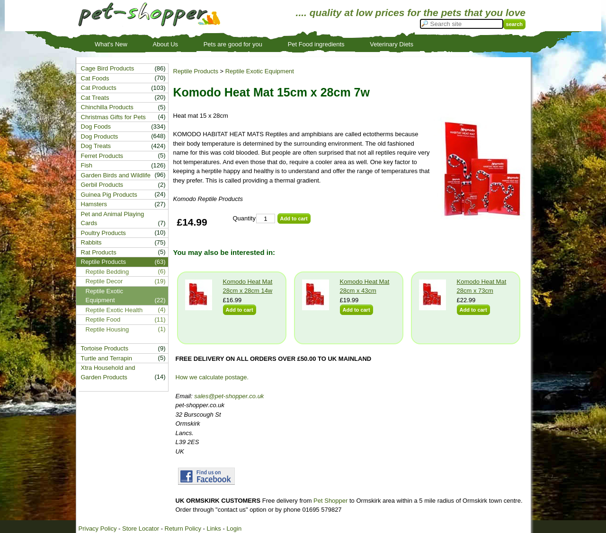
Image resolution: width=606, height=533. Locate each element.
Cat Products (98, 87)
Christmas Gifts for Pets (113, 117)
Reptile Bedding (107, 271)
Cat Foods (95, 78)
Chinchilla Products (107, 107)
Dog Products (99, 136)
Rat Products (98, 252)
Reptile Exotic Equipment (259, 71)
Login (233, 528)
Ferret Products (102, 155)
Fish (87, 165)
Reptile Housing (107, 329)
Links (213, 528)
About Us (165, 44)
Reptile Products (195, 71)
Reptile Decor (104, 281)
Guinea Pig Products (109, 194)
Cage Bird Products (107, 68)
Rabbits (91, 242)
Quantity (244, 218)
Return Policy (183, 528)
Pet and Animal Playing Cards (112, 218)
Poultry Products (103, 232)
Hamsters (94, 204)
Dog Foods (96, 126)
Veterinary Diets (391, 44)
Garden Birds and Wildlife (116, 175)
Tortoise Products (104, 348)
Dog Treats (96, 145)
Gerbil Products (102, 184)
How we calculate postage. (212, 377)
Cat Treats (95, 97)
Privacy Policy (98, 528)
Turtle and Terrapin (106, 358)
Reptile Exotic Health (114, 310)
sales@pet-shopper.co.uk (229, 396)
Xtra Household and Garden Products (108, 372)
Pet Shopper (330, 500)
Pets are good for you (233, 44)
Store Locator (140, 528)
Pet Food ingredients (316, 44)
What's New (111, 44)
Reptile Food (103, 319)
